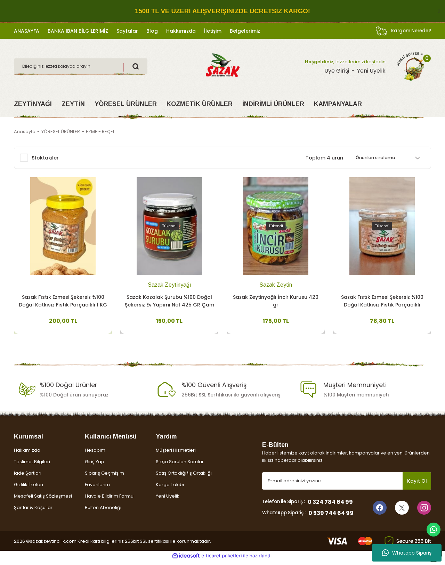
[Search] (80, 66)
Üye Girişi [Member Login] (336, 71)
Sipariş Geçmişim (104, 477)
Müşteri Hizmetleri (176, 454)
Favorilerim (97, 488)
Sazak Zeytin (275, 284)
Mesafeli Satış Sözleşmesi (43, 500)
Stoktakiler (45, 157)
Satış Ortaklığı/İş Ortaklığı (184, 477)
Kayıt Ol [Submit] (417, 485)
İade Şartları (27, 477)
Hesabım (95, 454)
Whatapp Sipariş (406, 553)
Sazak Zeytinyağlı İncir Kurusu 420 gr (275, 300)
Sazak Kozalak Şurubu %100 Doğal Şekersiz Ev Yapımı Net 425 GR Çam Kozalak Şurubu (169, 300)
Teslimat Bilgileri (32, 465)
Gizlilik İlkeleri (28, 488)
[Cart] (410, 66)
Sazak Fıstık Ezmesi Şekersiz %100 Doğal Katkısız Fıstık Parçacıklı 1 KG (63, 300)
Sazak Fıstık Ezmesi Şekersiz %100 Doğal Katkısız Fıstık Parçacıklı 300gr (382, 300)
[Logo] (222, 66)
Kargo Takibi (170, 488)
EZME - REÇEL (100, 131)
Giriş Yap (94, 465)
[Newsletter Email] (346, 485)
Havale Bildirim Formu (109, 500)
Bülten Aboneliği (103, 511)
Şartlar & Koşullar (33, 511)
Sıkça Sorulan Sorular (180, 465)
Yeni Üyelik (167, 500)
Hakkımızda (27, 454)
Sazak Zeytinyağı (169, 284)
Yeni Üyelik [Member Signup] (371, 71)
